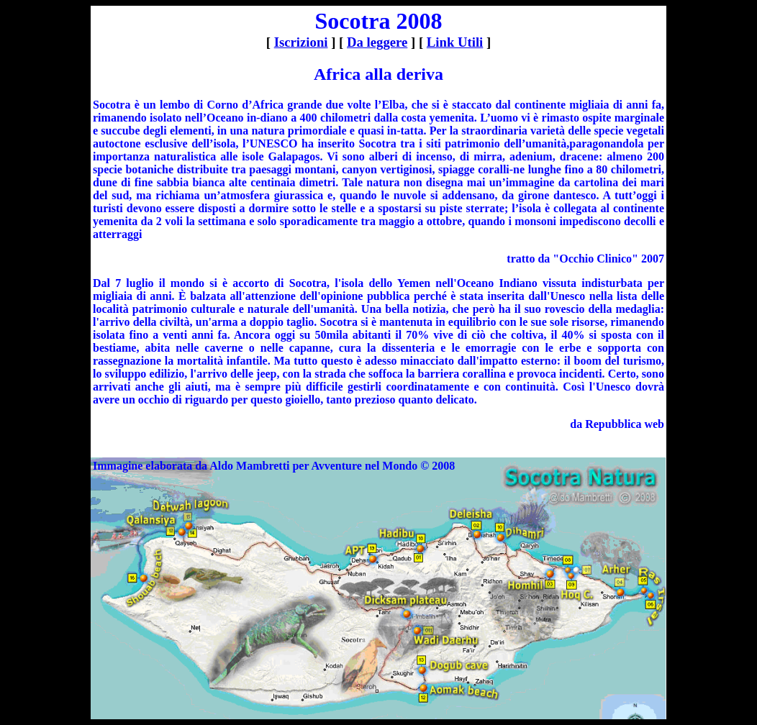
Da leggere (377, 42)
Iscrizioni (301, 42)
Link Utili (455, 42)
